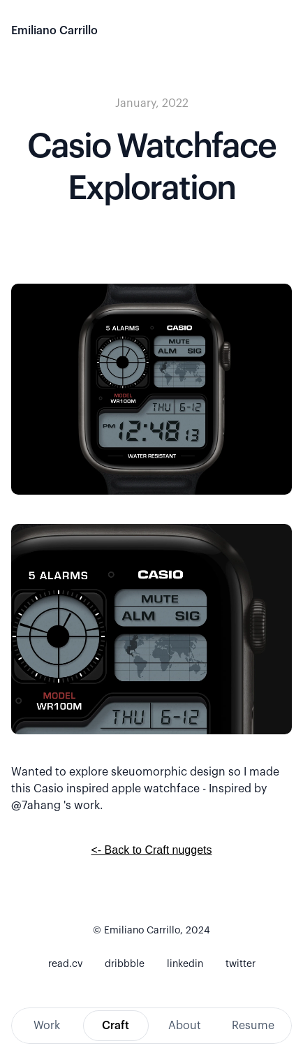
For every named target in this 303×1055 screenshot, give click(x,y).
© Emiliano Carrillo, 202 (148, 931)
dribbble (125, 964)
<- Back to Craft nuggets (151, 850)
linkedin (185, 964)
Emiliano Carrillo (54, 30)
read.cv (65, 964)
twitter (241, 964)
